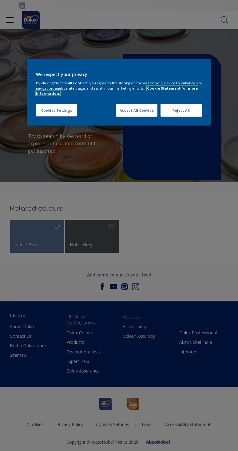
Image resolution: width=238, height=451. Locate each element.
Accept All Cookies (137, 110)
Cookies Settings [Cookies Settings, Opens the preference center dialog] (56, 110)
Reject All (181, 110)
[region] (119, 92)
